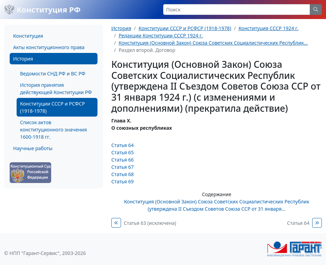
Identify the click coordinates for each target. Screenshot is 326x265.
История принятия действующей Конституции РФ (56, 88)
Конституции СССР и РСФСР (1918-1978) (52, 107)
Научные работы (33, 148)
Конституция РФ (42, 9)
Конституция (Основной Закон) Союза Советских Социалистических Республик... (213, 42)
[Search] (236, 9)
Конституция (28, 36)
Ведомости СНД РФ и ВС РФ (52, 73)
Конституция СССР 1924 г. (269, 28)
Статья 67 (122, 167)
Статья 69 (122, 181)
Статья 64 (122, 145)
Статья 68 (122, 174)
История (23, 58)
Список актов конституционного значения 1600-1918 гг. (53, 129)
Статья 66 (122, 159)
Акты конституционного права (48, 47)
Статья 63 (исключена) (150, 223)
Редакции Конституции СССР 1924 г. (161, 35)
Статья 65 (122, 152)
